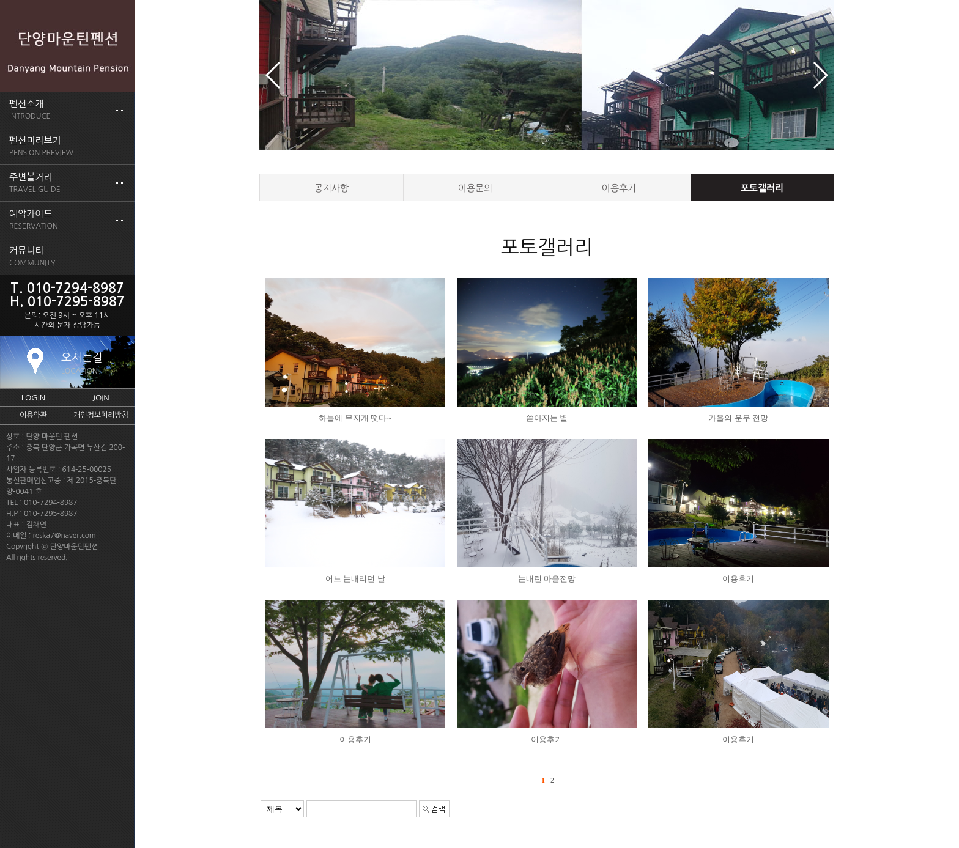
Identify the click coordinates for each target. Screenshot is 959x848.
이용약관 (33, 415)
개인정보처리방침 (100, 415)
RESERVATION (33, 219)
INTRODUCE (30, 109)
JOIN (100, 398)
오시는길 (82, 363)
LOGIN (33, 398)
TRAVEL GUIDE (35, 182)
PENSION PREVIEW (41, 146)
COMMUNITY (32, 256)
